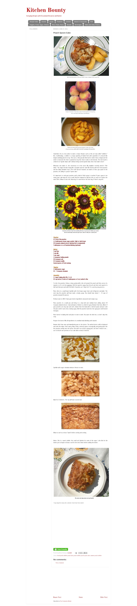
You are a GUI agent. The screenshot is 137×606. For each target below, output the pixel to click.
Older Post (104, 597)
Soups (51, 21)
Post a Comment (60, 563)
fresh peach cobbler (62, 555)
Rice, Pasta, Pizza (58, 24)
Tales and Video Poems (92, 24)
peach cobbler (77, 555)
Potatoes (59, 21)
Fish (91, 21)
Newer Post (57, 597)
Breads (69, 24)
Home (81, 597)
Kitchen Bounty (46, 10)
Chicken (68, 21)
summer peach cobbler (96, 555)
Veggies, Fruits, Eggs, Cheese (39, 24)
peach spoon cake (85, 555)
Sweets (43, 21)
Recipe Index (34, 21)
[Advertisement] (80, 581)
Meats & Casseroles (80, 21)
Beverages (78, 24)
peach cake (70, 555)
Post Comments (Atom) (65, 601)
